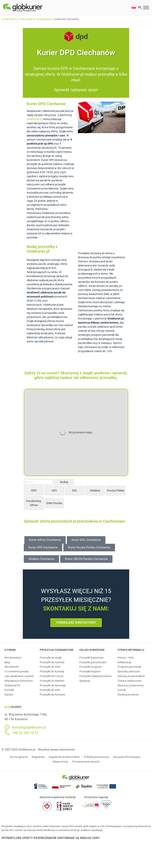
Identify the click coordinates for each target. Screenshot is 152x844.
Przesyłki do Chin (50, 666)
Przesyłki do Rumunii (52, 694)
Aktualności (11, 666)
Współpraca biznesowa (18, 680)
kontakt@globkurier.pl (29, 727)
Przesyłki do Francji (51, 676)
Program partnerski (129, 666)
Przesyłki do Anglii (51, 657)
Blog (7, 662)
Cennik (122, 689)
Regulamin (38, 757)
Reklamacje (124, 662)
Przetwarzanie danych (85, 761)
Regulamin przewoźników (64, 757)
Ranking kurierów (128, 694)
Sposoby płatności (129, 671)
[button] (136, 7)
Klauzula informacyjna (126, 757)
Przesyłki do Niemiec (52, 680)
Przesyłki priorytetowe (92, 662)
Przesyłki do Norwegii (53, 685)
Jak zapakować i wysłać (19, 676)
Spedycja (84, 680)
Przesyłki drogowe (90, 666)
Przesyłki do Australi (52, 662)
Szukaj (64, 482)
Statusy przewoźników (131, 676)
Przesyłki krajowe (89, 671)
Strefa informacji (131, 649)
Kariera (8, 694)
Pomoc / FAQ (125, 657)
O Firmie (10, 649)
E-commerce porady (16, 671)
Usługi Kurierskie (92, 649)
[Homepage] (32, 7)
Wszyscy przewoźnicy (131, 685)
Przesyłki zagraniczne (56, 649)
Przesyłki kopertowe (91, 657)
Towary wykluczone (129, 680)
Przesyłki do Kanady (52, 671)
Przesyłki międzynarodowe (95, 676)
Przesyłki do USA (50, 689)
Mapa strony (60, 761)
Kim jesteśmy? (13, 657)
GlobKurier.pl (34, 119)
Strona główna (19, 757)
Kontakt (9, 689)
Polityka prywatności (96, 757)
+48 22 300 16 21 (25, 733)
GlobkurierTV (12, 685)
